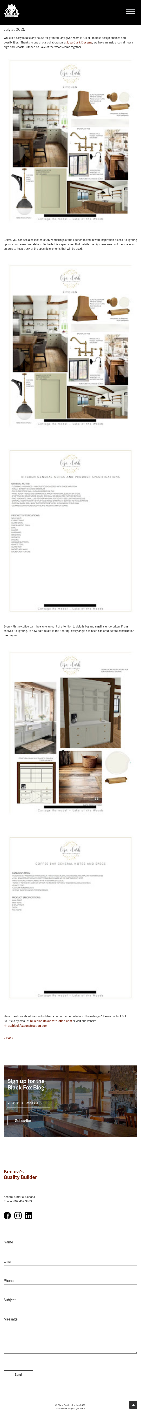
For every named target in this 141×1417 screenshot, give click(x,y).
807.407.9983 (22, 1201)
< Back (8, 1038)
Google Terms (78, 1408)
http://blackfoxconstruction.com (26, 1025)
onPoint (67, 1408)
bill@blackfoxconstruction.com (51, 1021)
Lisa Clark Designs (79, 42)
